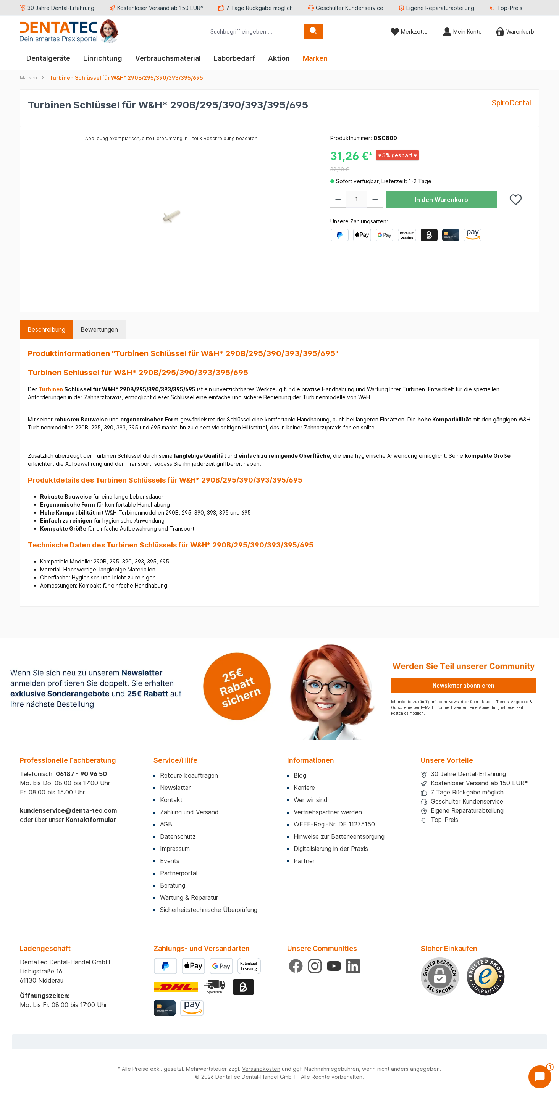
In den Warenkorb (441, 199)
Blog (300, 775)
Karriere (304, 787)
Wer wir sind (311, 800)
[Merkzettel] (409, 31)
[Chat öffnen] (539, 1076)
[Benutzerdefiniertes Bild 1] (486, 976)
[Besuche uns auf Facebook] (295, 966)
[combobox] (241, 31)
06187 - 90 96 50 (81, 774)
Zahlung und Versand (189, 812)
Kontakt (171, 800)
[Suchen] (313, 31)
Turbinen (51, 389)
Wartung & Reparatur (189, 897)
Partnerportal (178, 873)
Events (169, 861)
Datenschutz (178, 836)
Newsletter (175, 787)
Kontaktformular (91, 819)
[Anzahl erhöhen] (375, 199)
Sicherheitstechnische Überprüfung (208, 910)
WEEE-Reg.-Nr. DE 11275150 (334, 824)
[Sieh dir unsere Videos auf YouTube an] (334, 966)
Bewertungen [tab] (99, 329)
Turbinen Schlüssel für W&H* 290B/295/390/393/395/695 (126, 77)
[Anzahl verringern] (338, 199)
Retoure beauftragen (189, 775)
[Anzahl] (357, 199)
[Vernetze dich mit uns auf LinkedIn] (353, 966)
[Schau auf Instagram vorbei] (314, 966)
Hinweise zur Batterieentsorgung (339, 836)
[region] (171, 216)
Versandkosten (261, 1068)
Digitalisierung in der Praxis (331, 848)
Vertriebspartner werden (328, 812)
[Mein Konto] (462, 31)
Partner (304, 861)
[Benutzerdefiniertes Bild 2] (215, 987)
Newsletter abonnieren (463, 685)
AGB (166, 824)
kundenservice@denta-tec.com (68, 810)
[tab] (46, 329)
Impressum (175, 848)
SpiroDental (511, 102)
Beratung (172, 885)
